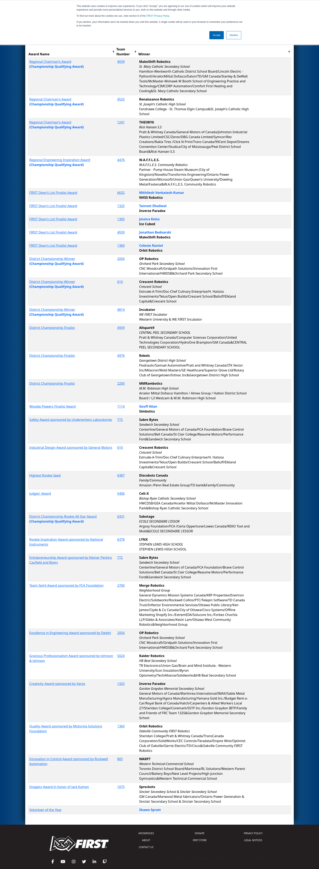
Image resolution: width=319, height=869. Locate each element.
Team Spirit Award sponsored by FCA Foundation (66, 585)
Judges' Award (40, 493)
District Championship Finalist (52, 327)
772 (120, 419)
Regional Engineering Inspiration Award (59, 160)
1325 (121, 206)
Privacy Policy (157, 15)
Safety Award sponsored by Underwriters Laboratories (70, 419)
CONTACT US (146, 847)
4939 (121, 327)
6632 (121, 192)
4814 (121, 309)
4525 (121, 99)
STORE (199, 840)
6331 (121, 516)
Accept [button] (216, 35)
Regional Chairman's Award (50, 61)
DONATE (199, 833)
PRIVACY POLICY (253, 833)
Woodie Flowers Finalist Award (52, 406)
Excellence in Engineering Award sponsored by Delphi (70, 633)
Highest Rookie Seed (45, 475)
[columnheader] (72, 52)
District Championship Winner (52, 259)
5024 (121, 656)
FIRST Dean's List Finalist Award (53, 192)
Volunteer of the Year (45, 810)
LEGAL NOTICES (253, 840)
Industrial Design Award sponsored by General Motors (70, 447)
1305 (121, 219)
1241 (121, 122)
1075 (121, 787)
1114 (121, 406)
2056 (121, 259)
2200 (121, 383)
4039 (121, 61)
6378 (121, 539)
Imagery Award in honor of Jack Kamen (59, 787)
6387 (121, 475)
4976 (121, 355)
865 (120, 759)
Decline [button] (234, 35)
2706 (121, 585)
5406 (121, 493)
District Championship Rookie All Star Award (63, 516)
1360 (121, 245)
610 (120, 281)
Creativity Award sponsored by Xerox (57, 683)
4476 (121, 160)
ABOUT (146, 840)
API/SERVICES (146, 833)
